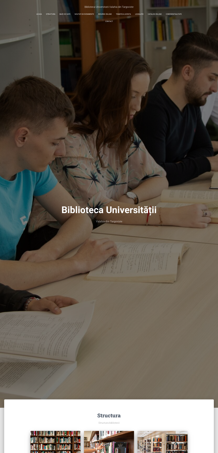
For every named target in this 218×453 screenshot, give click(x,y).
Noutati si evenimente (84, 14)
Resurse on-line (105, 14)
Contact (109, 21)
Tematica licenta (123, 14)
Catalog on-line (155, 14)
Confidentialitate (174, 14)
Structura (50, 14)
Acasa (39, 14)
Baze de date (65, 14)
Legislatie (139, 14)
